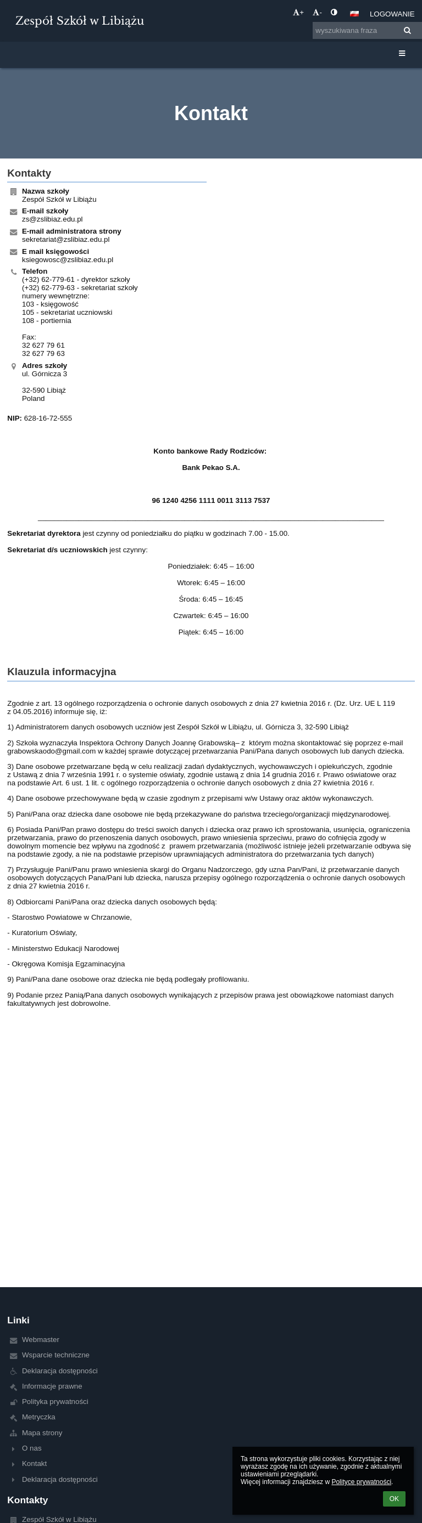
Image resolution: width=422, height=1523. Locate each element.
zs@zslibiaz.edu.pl (52, 219)
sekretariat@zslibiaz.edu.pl (65, 239)
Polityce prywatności (361, 1482)
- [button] (317, 12)
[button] (354, 13)
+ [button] (298, 12)
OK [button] (394, 1499)
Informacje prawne (52, 1386)
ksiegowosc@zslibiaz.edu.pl (67, 260)
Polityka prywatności (55, 1401)
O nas (32, 1448)
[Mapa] (315, 266)
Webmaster (40, 1339)
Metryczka (38, 1417)
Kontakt (34, 1463)
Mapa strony (42, 1433)
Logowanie (392, 14)
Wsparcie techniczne (56, 1355)
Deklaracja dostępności (60, 1371)
